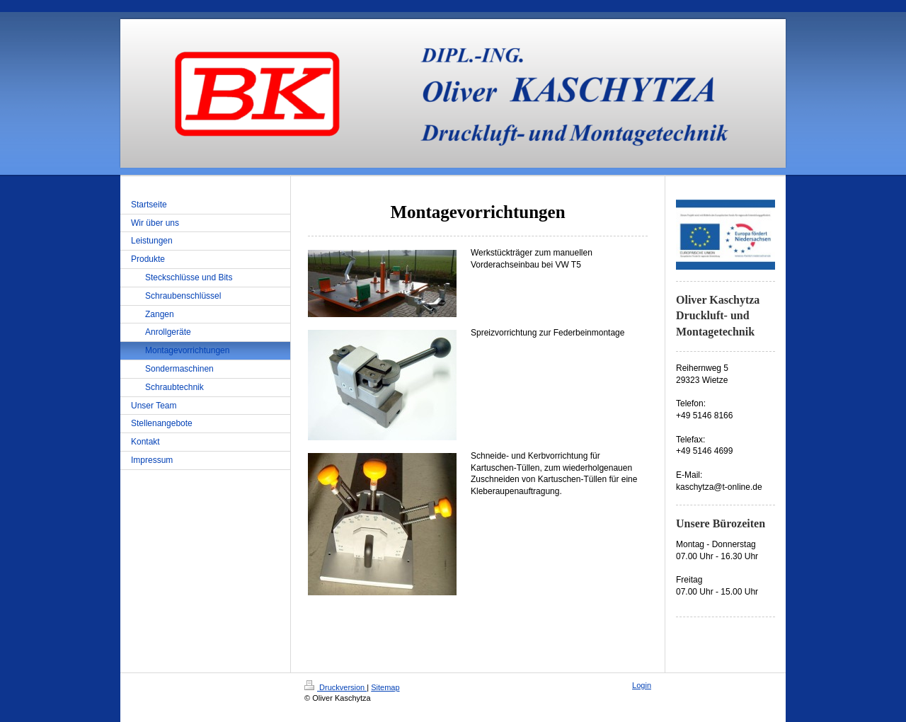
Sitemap (385, 687)
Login (641, 685)
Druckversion (335, 687)
